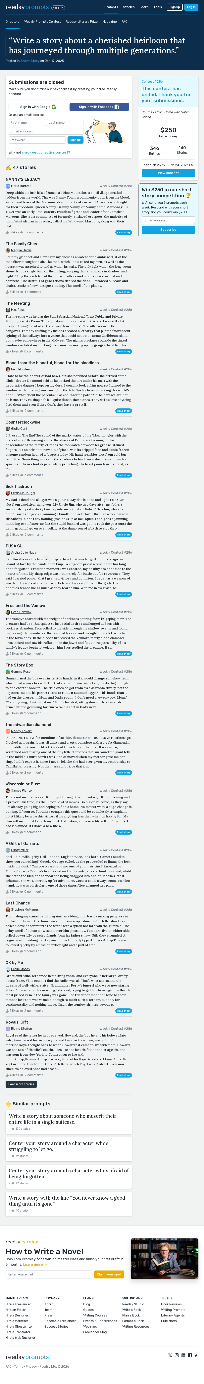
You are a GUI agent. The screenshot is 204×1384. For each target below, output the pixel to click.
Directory (13, 21)
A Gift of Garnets (22, 843)
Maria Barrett (21, 186)
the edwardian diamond (28, 724)
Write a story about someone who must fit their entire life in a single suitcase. (62, 1119)
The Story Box (19, 665)
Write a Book (131, 1310)
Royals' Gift (17, 1022)
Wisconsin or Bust (23, 784)
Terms (18, 1366)
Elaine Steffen (21, 1029)
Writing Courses (95, 1315)
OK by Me (14, 962)
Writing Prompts (173, 1310)
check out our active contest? (46, 152)
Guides (88, 1310)
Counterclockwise (23, 422)
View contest (168, 173)
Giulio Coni (19, 429)
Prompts (111, 7)
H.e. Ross (18, 310)
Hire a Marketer (17, 1321)
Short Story (30, 61)
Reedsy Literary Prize (82, 21)
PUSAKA (14, 546)
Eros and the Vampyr (26, 605)
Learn (144, 7)
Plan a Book (131, 1315)
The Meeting (18, 303)
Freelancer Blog (95, 1332)
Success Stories (56, 1326)
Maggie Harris (21, 250)
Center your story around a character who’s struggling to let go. (58, 1146)
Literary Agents (173, 1315)
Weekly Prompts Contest (42, 21)
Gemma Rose (20, 671)
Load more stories (21, 1084)
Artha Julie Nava (23, 552)
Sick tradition (19, 486)
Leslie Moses (20, 969)
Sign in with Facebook (99, 107)
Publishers (169, 1321)
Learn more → (35, 1264)
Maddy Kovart (21, 731)
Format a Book (133, 1321)
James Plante (21, 790)
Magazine (109, 21)
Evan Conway (21, 612)
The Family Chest (22, 243)
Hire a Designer (17, 1315)
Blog (86, 1304)
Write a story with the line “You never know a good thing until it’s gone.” (67, 1201)
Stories (129, 7)
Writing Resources (135, 1326)
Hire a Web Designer (20, 1338)
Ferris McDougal (23, 493)
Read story (123, 232)
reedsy (27, 1357)
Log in (191, 7)
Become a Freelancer (60, 1321)
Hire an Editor (16, 1310)
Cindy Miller (19, 850)
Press (48, 1315)
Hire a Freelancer (18, 1304)
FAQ (125, 21)
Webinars (90, 1326)
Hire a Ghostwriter (19, 1326)
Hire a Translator (18, 1332)
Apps (58, 7)
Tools (157, 7)
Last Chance (18, 903)
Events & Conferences (100, 1321)
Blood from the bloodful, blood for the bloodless (52, 362)
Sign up (175, 7)
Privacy (31, 1366)
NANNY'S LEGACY (23, 179)
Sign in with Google (38, 107)
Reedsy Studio (133, 1304)
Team (48, 1310)
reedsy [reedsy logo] (27, 7)
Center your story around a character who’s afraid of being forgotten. (69, 1174)
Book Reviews (171, 1304)
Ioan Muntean (21, 369)
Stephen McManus (25, 909)
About (49, 1304)
